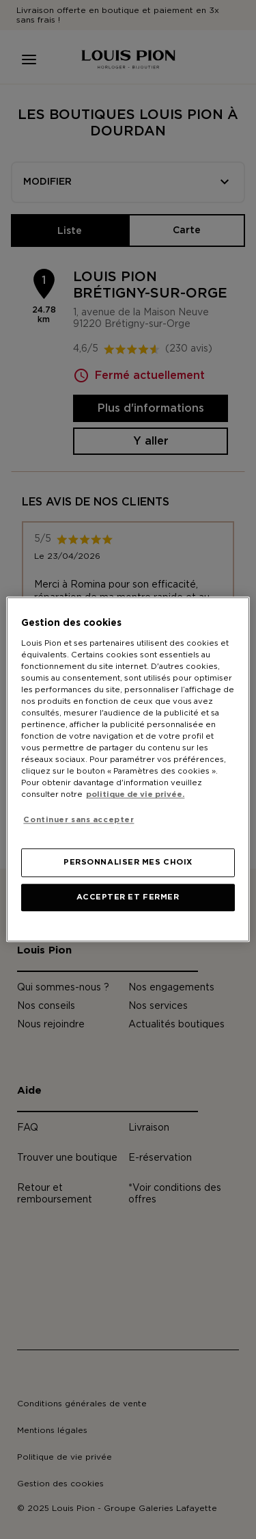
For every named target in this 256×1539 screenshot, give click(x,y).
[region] (127, 769)
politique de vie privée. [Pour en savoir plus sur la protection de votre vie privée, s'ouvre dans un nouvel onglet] (135, 795)
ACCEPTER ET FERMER (127, 898)
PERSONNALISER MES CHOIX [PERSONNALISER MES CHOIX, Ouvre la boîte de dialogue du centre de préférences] (128, 863)
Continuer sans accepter (78, 820)
